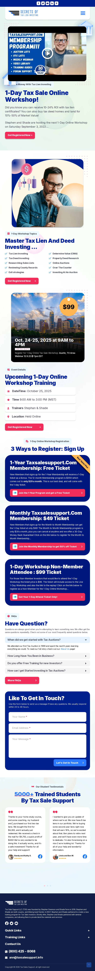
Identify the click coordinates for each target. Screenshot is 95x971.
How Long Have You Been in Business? (30, 655)
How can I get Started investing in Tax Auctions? (36, 670)
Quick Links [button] (13, 930)
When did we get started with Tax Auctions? (34, 639)
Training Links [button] (15, 937)
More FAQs (22, 680)
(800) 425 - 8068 (20, 951)
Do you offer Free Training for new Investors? (34, 663)
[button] (44, 885)
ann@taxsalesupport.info (24, 957)
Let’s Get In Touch (70, 762)
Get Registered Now (20, 135)
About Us (65, 649)
